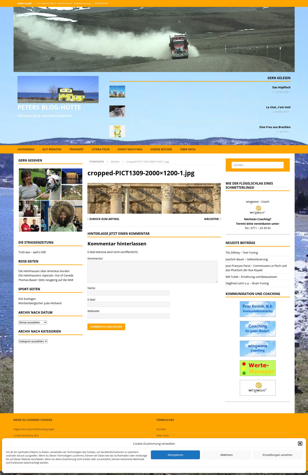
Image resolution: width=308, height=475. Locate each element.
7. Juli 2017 (283, 131)
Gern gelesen (279, 78)
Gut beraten (51, 149)
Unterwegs (25, 149)
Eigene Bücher (161, 149)
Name (91, 288)
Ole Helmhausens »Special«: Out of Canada (45, 275)
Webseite (93, 311)
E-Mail (91, 299)
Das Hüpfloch (281, 87)
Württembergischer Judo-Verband (40, 303)
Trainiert (76, 149)
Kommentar (95, 258)
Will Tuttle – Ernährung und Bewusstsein (251, 277)
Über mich (187, 149)
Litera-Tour (101, 149)
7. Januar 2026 (281, 91)
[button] (300, 443)
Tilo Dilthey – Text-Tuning (242, 252)
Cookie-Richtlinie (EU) (26, 435)
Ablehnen (226, 455)
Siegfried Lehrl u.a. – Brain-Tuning (247, 283)
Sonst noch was (130, 149)
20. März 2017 (281, 111)
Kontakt (161, 429)
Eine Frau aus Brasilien (275, 127)
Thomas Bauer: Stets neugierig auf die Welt (45, 280)
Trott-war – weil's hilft (32, 252)
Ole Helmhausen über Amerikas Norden (44, 271)
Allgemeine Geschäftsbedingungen (34, 429)
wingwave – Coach (257, 201)
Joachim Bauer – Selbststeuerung (247, 259)
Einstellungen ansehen (277, 455)
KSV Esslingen (27, 299)
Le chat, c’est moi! (278, 107)
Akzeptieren (175, 455)
